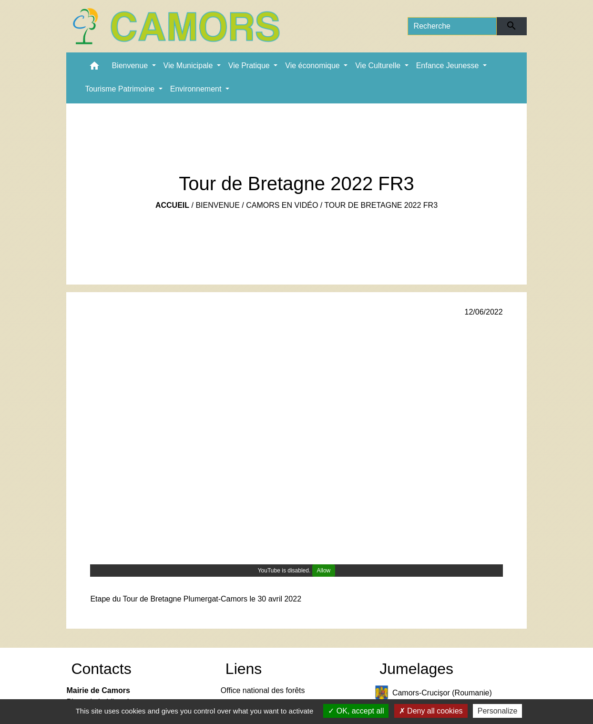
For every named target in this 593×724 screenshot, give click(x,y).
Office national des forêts (263, 690)
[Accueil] (176, 26)
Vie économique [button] (313, 65)
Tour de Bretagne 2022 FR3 (381, 205)
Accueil (172, 205)
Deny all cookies (431, 711)
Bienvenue (217, 205)
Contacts (101, 668)
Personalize (498, 711)
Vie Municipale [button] (189, 65)
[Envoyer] (512, 26)
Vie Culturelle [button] (378, 65)
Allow (324, 570)
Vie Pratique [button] (250, 65)
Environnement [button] (197, 89)
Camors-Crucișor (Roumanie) (433, 693)
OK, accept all (356, 711)
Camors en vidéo (282, 205)
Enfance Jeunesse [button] (448, 65)
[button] (94, 68)
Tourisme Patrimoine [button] (120, 89)
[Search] (452, 26)
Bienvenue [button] (131, 65)
